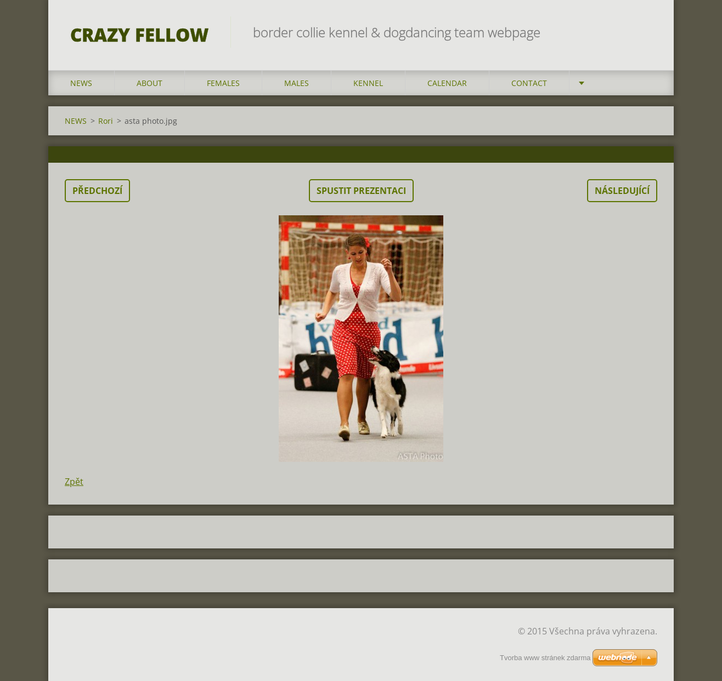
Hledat (645, 32)
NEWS (81, 83)
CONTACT (529, 83)
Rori (105, 121)
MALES (296, 83)
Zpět (74, 482)
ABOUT (149, 83)
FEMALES (223, 83)
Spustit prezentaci (361, 191)
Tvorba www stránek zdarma (545, 658)
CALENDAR (447, 83)
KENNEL (368, 83)
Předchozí (97, 191)
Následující (622, 191)
